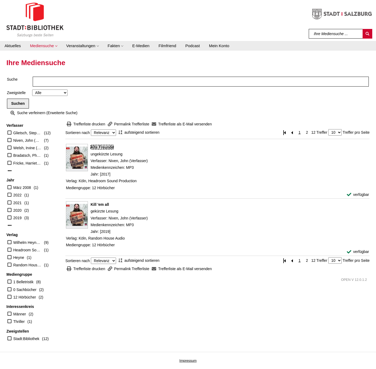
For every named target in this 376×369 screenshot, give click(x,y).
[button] (43, 46)
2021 (17, 203)
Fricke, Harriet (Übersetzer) (27, 163)
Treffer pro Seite (356, 132)
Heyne (18, 257)
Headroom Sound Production (27, 250)
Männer (19, 314)
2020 (17, 210)
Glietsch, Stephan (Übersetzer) (27, 133)
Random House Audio (27, 265)
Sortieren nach (77, 133)
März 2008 (22, 187)
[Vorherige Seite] (292, 132)
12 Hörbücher (24, 297)
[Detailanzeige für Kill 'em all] (100, 204)
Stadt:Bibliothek (26, 339)
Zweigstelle (16, 93)
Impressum (187, 361)
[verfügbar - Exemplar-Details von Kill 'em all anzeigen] (358, 251)
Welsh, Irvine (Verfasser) (27, 148)
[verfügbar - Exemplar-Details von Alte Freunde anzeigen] (358, 194)
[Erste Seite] (284, 132)
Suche (12, 79)
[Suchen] (367, 34)
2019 (17, 218)
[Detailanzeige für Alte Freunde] (102, 147)
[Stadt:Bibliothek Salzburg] (35, 19)
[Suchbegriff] (336, 33)
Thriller (19, 321)
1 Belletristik (23, 282)
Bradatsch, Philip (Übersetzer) (27, 155)
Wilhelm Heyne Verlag (27, 242)
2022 (17, 195)
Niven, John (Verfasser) (27, 140)
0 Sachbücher (24, 290)
